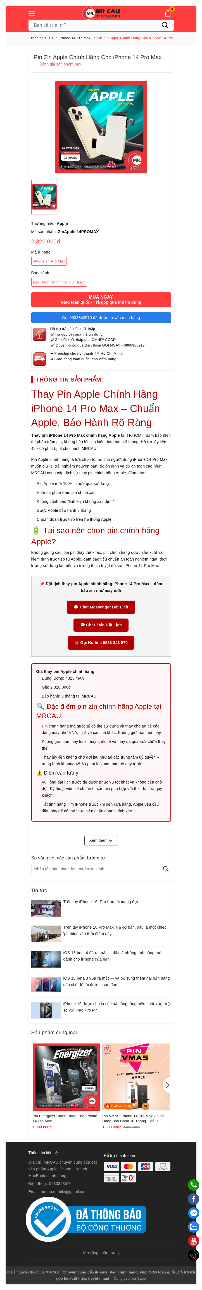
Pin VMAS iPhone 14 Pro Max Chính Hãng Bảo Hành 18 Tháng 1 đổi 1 (133, 1118)
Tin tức (39, 890)
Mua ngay (101, 300)
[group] (101, 127)
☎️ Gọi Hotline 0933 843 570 (101, 642)
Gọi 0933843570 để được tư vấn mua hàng (101, 317)
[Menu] (31, 13)
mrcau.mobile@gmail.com (64, 1191)
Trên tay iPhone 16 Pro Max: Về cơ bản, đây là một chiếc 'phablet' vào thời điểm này (115, 930)
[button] (167, 1085)
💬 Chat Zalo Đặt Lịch (101, 625)
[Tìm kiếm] (165, 25)
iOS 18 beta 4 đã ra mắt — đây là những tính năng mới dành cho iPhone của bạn (113, 956)
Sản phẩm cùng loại (54, 1032)
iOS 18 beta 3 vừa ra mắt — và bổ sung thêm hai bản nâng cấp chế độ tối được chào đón (116, 981)
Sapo (141, 1278)
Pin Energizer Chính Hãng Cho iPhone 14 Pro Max (65, 1118)
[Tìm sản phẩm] (101, 25)
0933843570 (60, 1183)
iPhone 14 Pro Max (49, 261)
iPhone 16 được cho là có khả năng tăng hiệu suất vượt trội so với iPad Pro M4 (117, 1007)
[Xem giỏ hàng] (168, 13)
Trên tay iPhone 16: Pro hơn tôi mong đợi (100, 901)
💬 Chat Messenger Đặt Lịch (101, 607)
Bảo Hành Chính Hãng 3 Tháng (59, 282)
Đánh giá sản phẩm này (60, 64)
